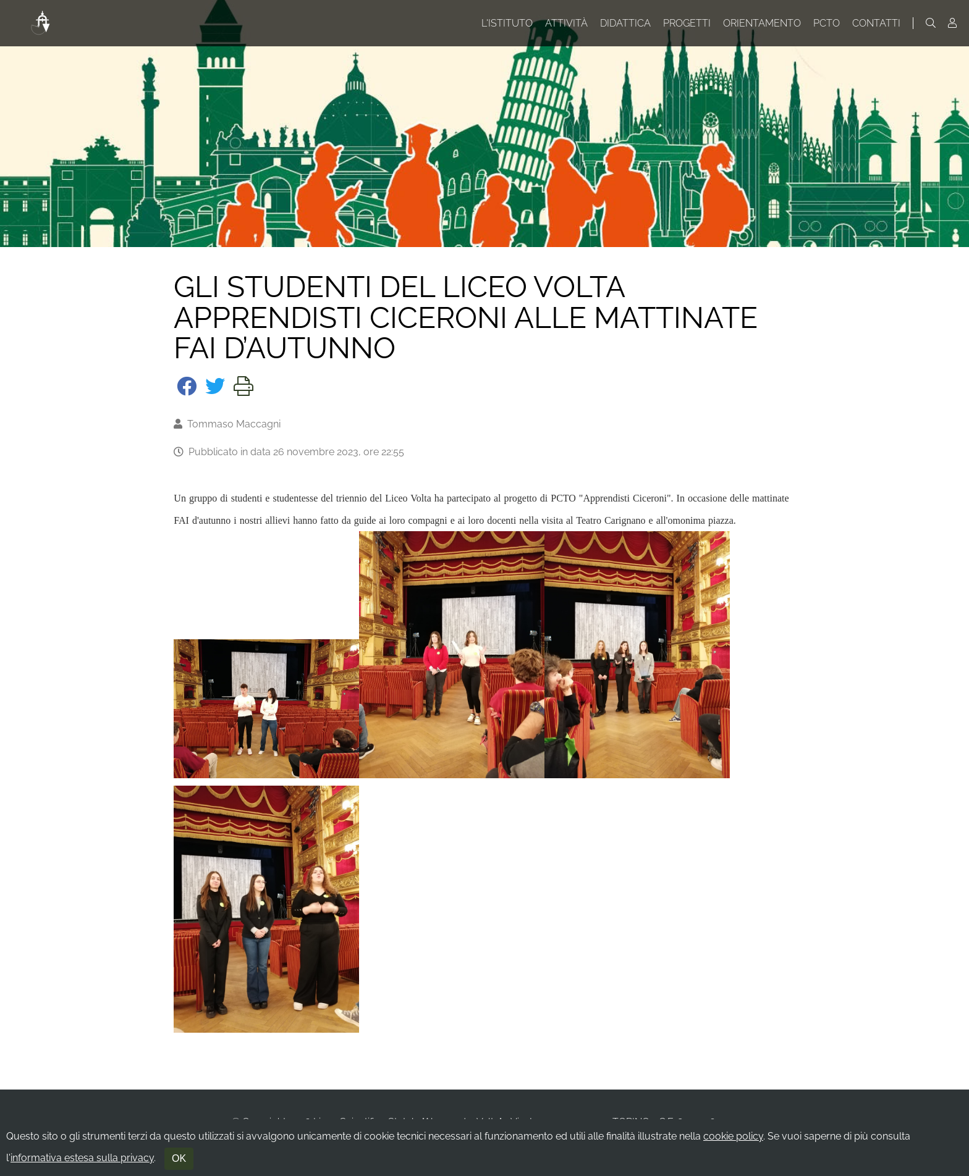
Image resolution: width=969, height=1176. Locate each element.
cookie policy (733, 1136)
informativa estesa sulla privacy (82, 1158)
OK (179, 1158)
